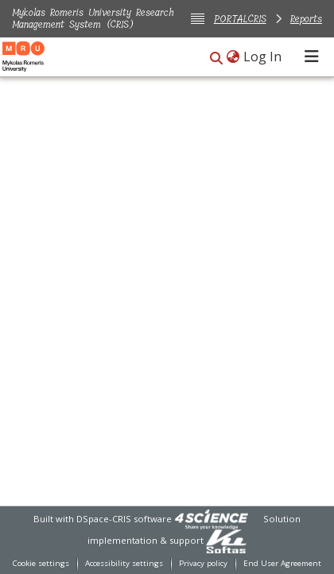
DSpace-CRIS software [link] (124, 519)
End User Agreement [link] (282, 563)
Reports (306, 18)
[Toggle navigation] (311, 56)
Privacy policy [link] (203, 563)
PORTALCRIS (240, 18)
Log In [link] (263, 56)
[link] (211, 519)
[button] (216, 57)
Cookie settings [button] (41, 563)
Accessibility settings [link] (124, 563)
